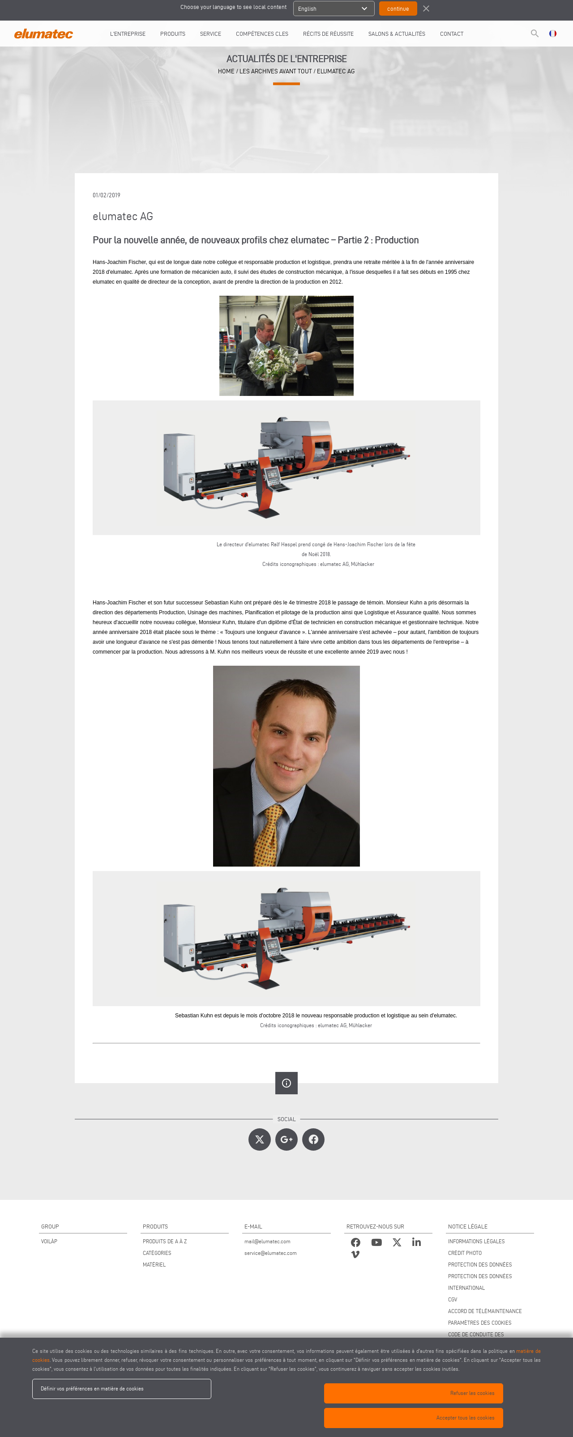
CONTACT (451, 33)
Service (210, 33)
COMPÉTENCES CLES (262, 33)
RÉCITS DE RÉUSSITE (328, 33)
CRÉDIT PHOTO (465, 1253)
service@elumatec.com (270, 1253)
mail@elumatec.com (267, 1241)
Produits (172, 33)
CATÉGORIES (157, 1253)
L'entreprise (127, 33)
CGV (452, 1299)
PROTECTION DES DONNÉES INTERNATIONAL (480, 1282)
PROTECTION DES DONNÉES (480, 1264)
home (226, 71)
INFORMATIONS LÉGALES (476, 1241)
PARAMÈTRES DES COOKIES (480, 1323)
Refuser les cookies (472, 1393)
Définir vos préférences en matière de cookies (92, 1388)
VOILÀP (49, 1241)
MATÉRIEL (154, 1264)
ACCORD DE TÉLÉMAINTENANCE (485, 1311)
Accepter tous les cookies (465, 1417)
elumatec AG (336, 71)
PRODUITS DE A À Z (165, 1241)
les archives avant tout (275, 71)
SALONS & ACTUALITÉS (396, 33)
